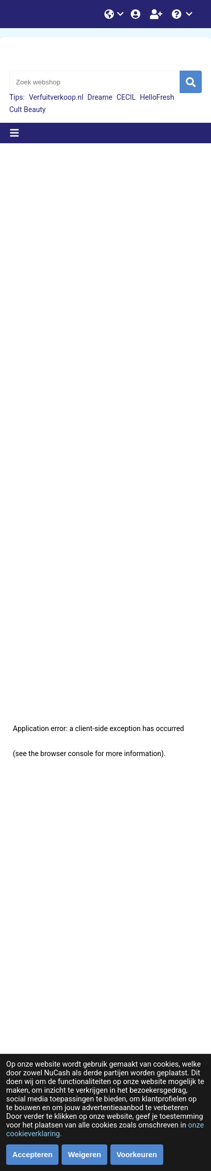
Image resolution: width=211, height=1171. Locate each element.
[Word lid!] (157, 14)
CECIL (126, 97)
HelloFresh (157, 97)
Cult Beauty (27, 109)
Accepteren (32, 1155)
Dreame (99, 97)
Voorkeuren (137, 1155)
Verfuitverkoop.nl (56, 97)
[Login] (136, 14)
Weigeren (84, 1155)
